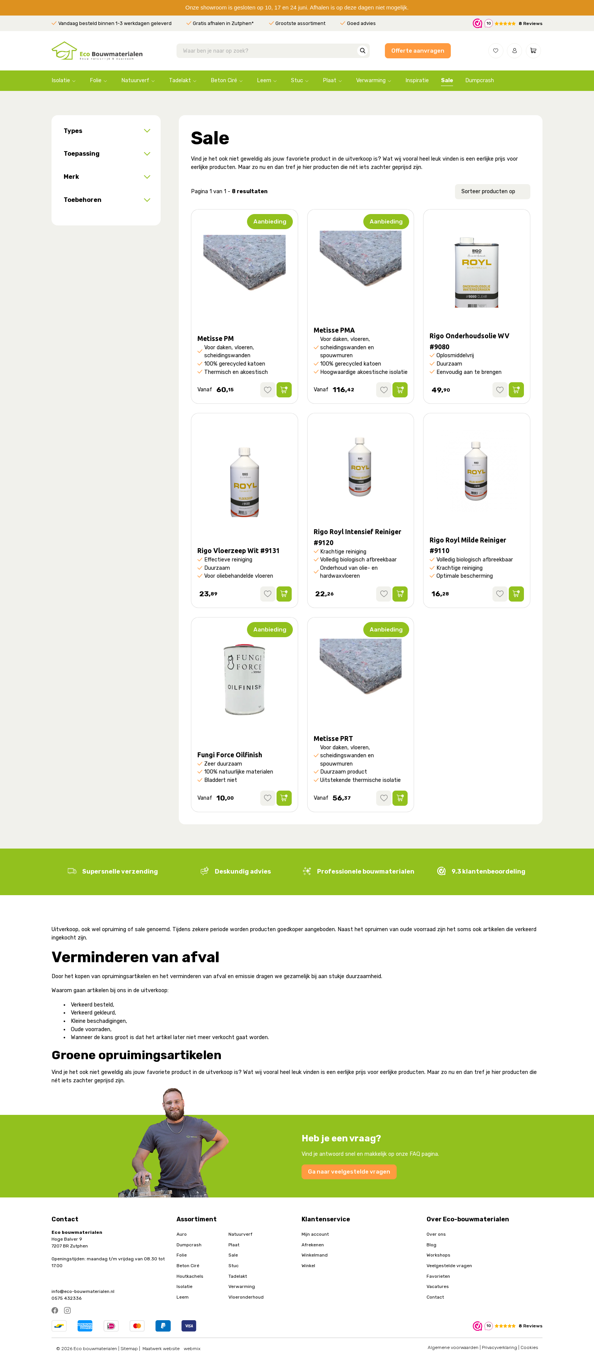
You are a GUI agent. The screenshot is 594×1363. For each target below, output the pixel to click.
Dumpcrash (479, 80)
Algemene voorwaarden (453, 1347)
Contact (435, 1297)
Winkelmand (315, 1255)
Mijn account (315, 1234)
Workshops (438, 1255)
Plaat (329, 80)
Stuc (297, 80)
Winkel (308, 1265)
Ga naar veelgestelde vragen (349, 1171)
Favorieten (438, 1276)
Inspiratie (417, 80)
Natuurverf (135, 80)
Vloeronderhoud (246, 1297)
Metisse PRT (333, 738)
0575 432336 (66, 1298)
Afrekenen (313, 1244)
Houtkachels (190, 1276)
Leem (264, 80)
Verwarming (371, 80)
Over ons (436, 1234)
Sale (447, 80)
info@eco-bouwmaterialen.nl (83, 1291)
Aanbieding (269, 221)
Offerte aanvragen (417, 50)
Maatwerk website (161, 1348)
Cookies (529, 1347)
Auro (182, 1234)
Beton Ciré (224, 80)
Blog (431, 1244)
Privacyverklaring (499, 1347)
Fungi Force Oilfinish (229, 754)
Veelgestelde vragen (449, 1265)
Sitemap (129, 1348)
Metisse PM (215, 338)
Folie (96, 80)
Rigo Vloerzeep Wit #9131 (238, 550)
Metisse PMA (334, 330)
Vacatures (438, 1286)
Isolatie (61, 80)
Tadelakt (180, 80)
